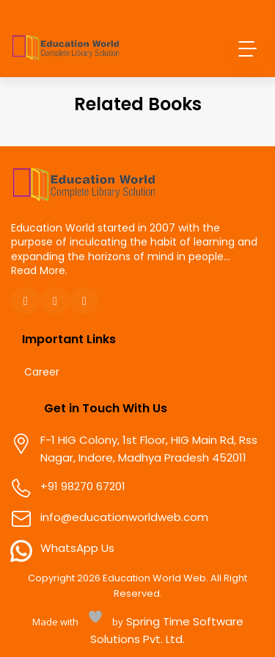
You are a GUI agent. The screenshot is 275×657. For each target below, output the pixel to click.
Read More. (39, 270)
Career (41, 372)
